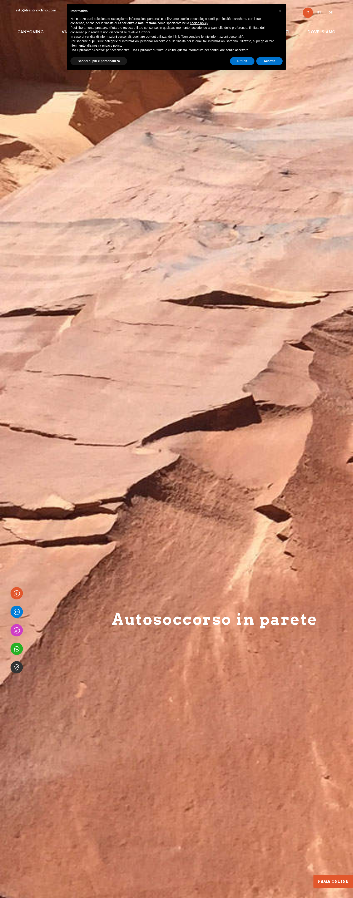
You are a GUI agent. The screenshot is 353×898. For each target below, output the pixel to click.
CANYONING (30, 31)
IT (308, 12)
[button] (280, 11)
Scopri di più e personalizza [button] (99, 61)
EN (319, 12)
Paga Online (333, 881)
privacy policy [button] (111, 45)
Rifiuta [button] (242, 61)
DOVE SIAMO (322, 31)
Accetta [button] (269, 61)
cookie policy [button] (199, 23)
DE (330, 12)
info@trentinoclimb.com (36, 10)
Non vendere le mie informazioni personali (211, 36)
